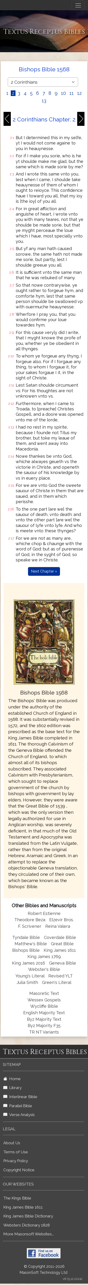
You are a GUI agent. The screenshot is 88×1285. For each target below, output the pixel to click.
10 (63, 93)
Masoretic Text (44, 993)
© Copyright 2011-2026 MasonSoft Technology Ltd (43, 1269)
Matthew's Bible (31, 943)
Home (12, 1078)
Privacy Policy (15, 1160)
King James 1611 (60, 950)
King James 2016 (28, 963)
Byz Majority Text (44, 1019)
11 (71, 93)
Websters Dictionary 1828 (26, 1225)
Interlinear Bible (20, 1096)
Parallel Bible (17, 1105)
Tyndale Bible (26, 937)
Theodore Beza (29, 919)
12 (79, 93)
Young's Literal (30, 975)
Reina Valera (57, 926)
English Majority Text (44, 1012)
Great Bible (62, 943)
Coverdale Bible (60, 937)
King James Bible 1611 (23, 1207)
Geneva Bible (62, 963)
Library (12, 1087)
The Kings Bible (17, 1198)
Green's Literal (56, 982)
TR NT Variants (44, 1032)
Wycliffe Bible (44, 1006)
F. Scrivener (29, 926)
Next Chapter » (44, 571)
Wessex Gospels (44, 999)
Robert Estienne (44, 913)
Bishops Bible (26, 950)
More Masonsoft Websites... (28, 1234)
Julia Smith (28, 982)
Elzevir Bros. (61, 919)
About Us (11, 1143)
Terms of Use (15, 1152)
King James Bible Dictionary (28, 1216)
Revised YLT (60, 975)
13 (44, 100)
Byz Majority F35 (44, 1025)
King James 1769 (44, 956)
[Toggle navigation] (78, 5)
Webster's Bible (44, 969)
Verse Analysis (19, 1114)
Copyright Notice (18, 1170)
